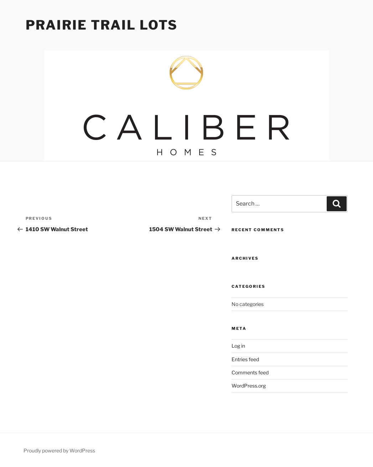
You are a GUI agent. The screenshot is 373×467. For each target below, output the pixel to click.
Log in (238, 346)
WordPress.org (249, 386)
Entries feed (245, 359)
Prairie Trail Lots (102, 25)
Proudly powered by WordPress (59, 450)
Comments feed (250, 372)
